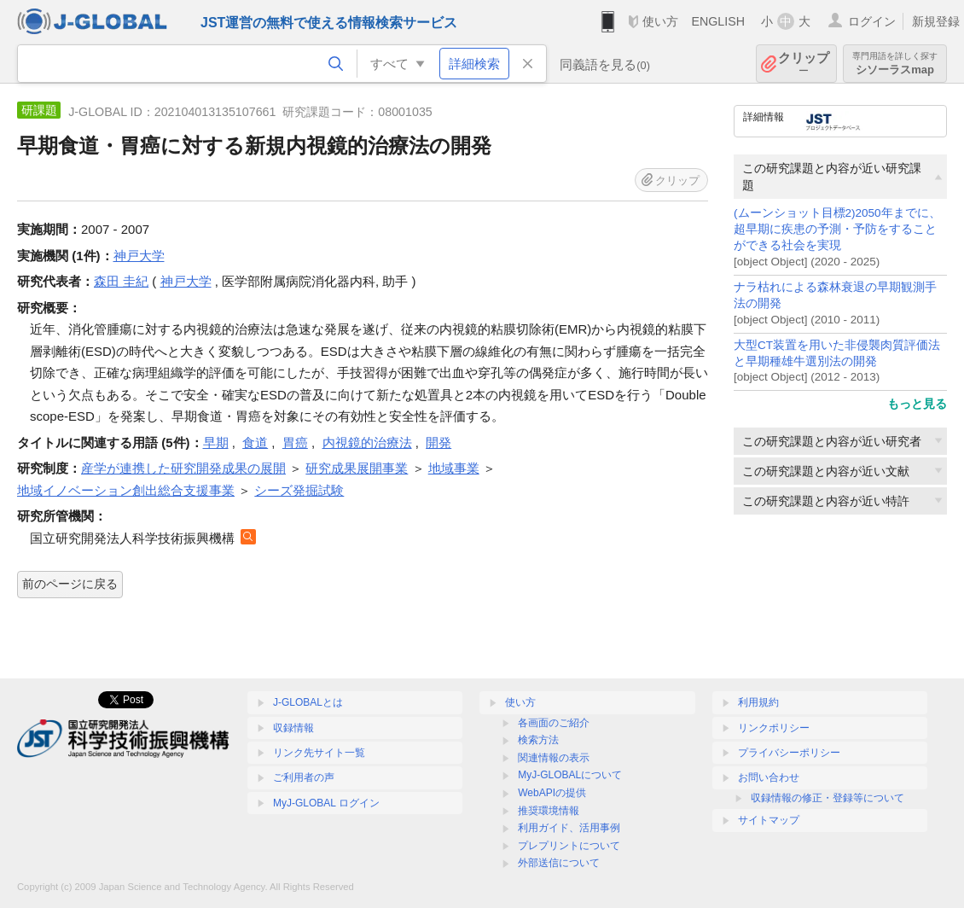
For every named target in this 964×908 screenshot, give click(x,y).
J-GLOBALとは (308, 702)
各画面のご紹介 (553, 723)
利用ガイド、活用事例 (569, 828)
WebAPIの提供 (552, 793)
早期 (216, 442)
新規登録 (936, 21)
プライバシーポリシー (789, 753)
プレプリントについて (569, 846)
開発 (438, 442)
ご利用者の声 (303, 777)
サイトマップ (768, 820)
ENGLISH (718, 21)
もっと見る (917, 403)
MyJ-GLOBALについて (570, 775)
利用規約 (758, 702)
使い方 (660, 21)
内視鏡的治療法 (367, 442)
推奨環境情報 (548, 811)
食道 (255, 442)
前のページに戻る (70, 584)
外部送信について (559, 863)
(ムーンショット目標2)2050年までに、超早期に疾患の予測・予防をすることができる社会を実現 (837, 229)
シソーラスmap (895, 63)
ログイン (872, 21)
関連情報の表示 (553, 758)
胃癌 (295, 442)
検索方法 (538, 740)
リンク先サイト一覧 (319, 753)
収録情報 (293, 728)
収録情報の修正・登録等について (827, 798)
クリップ (803, 63)
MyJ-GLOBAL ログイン (326, 803)
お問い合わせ (768, 777)
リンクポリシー (774, 728)
